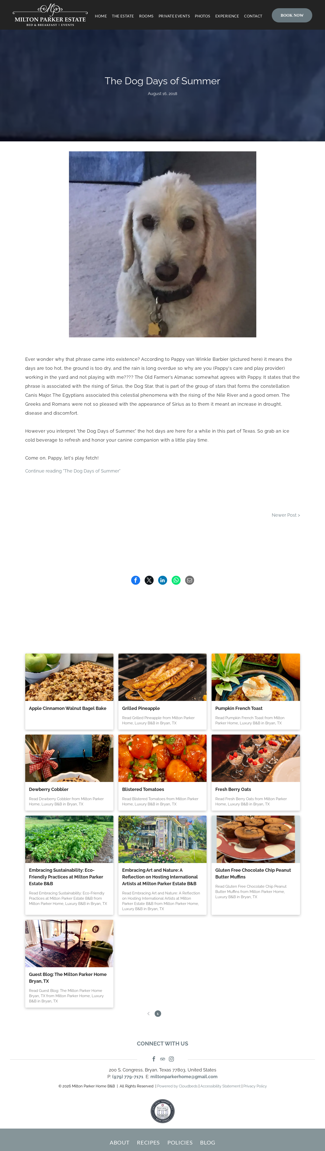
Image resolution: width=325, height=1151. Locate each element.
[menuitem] (98, 16)
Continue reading (72, 471)
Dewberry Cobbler (48, 789)
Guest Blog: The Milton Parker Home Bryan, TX (68, 978)
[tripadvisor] (162, 1059)
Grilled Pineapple (141, 708)
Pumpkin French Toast (239, 708)
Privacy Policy (255, 1086)
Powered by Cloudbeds (177, 1086)
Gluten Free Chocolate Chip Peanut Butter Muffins (253, 873)
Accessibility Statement (220, 1086)
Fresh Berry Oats (233, 789)
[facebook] (154, 1059)
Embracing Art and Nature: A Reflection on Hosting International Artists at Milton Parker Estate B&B (160, 876)
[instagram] (171, 1059)
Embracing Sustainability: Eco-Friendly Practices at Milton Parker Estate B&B (66, 876)
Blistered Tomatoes (143, 789)
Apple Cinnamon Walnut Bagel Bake (67, 708)
